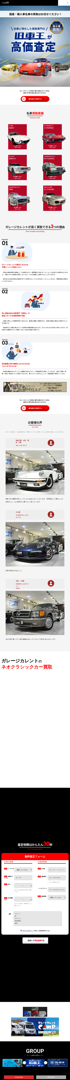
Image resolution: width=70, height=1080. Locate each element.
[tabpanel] (35, 1063)
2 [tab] (33, 1069)
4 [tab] (36, 1069)
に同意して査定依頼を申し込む (36, 931)
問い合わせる (51, 1077)
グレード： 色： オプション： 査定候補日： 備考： (37, 918)
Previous (24, 1062)
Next (45, 1062)
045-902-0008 (19, 1077)
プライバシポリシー (27, 931)
